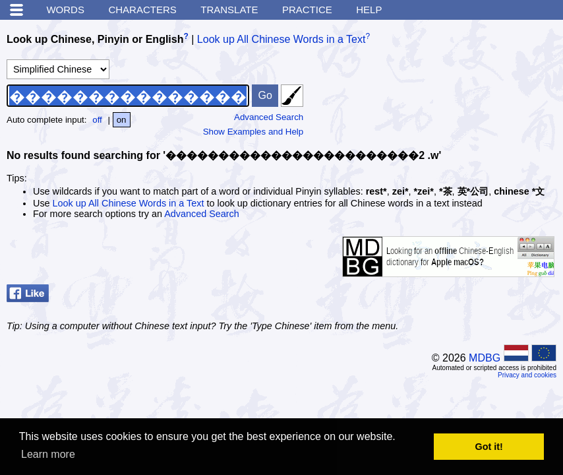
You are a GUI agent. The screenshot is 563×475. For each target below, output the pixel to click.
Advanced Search (268, 117)
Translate (229, 9)
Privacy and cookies (527, 375)
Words (65, 9)
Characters (142, 9)
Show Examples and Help (253, 132)
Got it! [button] (489, 446)
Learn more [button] (48, 454)
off (97, 120)
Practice (307, 9)
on (122, 120)
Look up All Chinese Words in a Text (281, 39)
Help (369, 9)
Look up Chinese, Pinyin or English (95, 39)
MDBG (484, 358)
